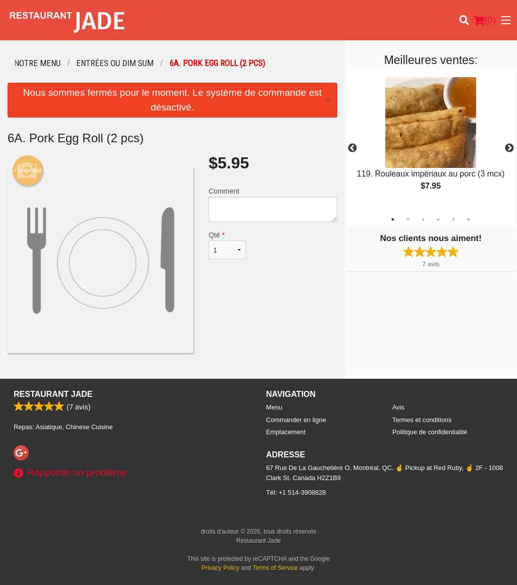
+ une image (27, 170)
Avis (398, 407)
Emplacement (285, 432)
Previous (352, 148)
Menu (274, 407)
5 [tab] (453, 219)
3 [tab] (423, 219)
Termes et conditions (421, 420)
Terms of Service (275, 567)
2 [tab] (408, 219)
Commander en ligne (296, 420)
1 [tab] (393, 219)
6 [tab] (468, 219)
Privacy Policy (221, 567)
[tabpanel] (431, 142)
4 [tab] (438, 219)
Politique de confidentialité (430, 432)
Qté (227, 245)
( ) (485, 20)
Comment (273, 204)
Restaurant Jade (53, 394)
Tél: (296, 492)
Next (509, 148)
